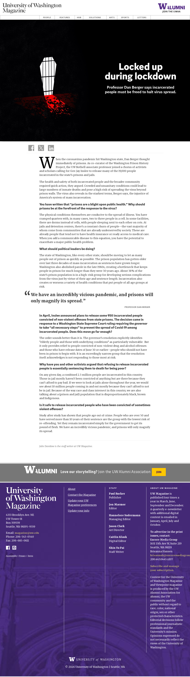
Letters (141, 17)
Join (159, 472)
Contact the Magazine (82, 492)
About (71, 487)
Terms (30, 554)
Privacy (22, 554)
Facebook (9, 545)
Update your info (78, 508)
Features (65, 17)
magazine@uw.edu (27, 530)
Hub (79, 17)
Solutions (95, 17)
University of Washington (95, 660)
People (47, 17)
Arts (112, 17)
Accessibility (11, 554)
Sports (125, 17)
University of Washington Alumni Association (40, 469)
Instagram (15, 545)
